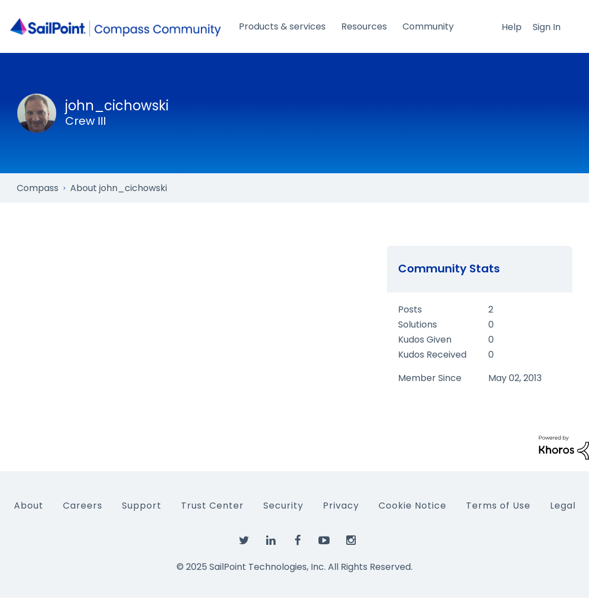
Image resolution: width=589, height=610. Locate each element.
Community (428, 26)
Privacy (341, 505)
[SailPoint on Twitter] (244, 541)
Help (512, 27)
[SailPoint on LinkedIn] (270, 541)
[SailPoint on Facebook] (297, 541)
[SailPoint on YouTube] (324, 541)
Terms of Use (498, 505)
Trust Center (212, 505)
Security (283, 505)
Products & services (282, 26)
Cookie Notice (412, 505)
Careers (82, 505)
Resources (364, 26)
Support (141, 505)
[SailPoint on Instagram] (351, 541)
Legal (563, 505)
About (28, 505)
